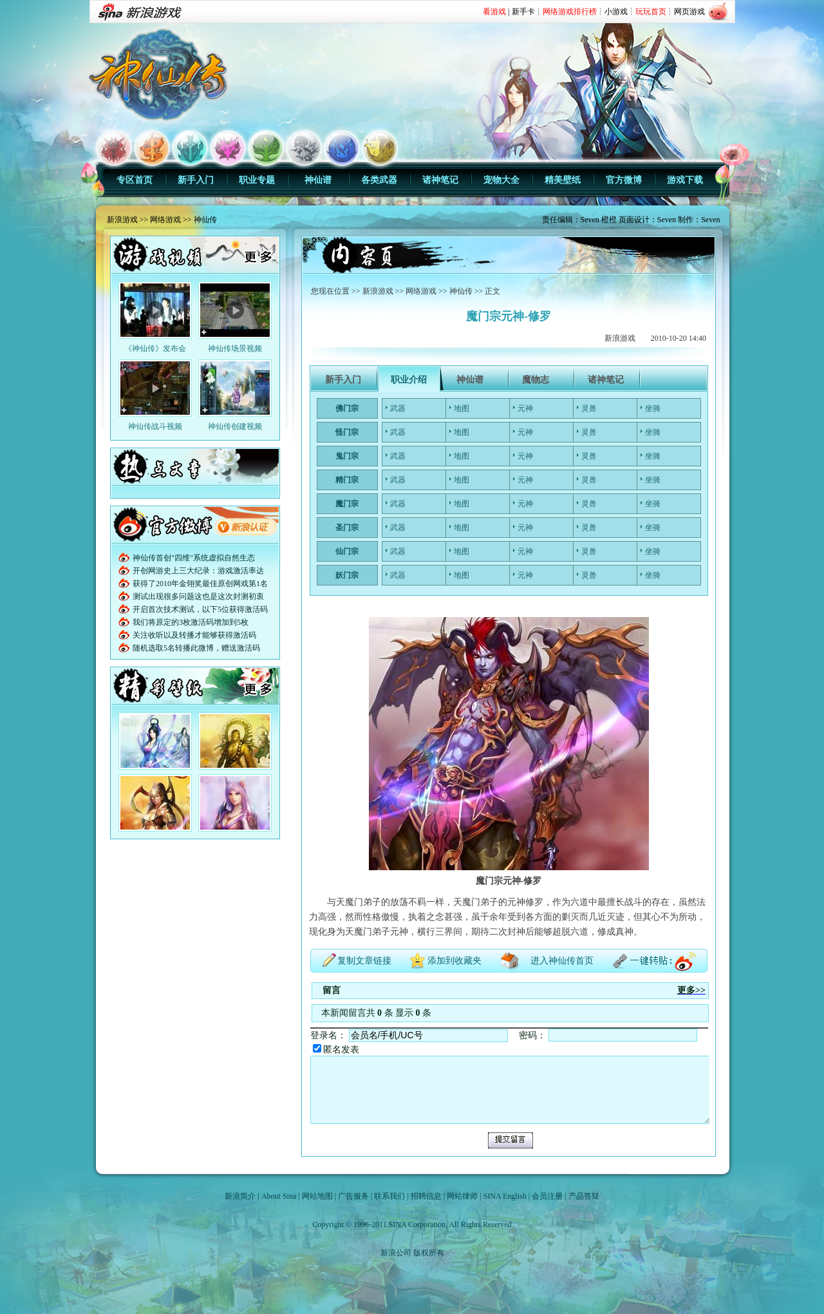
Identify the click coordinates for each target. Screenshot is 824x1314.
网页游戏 (689, 11)
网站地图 (317, 1196)
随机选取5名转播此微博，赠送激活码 (196, 647)
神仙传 (205, 219)
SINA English (505, 1196)
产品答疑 (583, 1196)
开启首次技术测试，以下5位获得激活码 (200, 609)
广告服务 (353, 1196)
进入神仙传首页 (562, 961)
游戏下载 (685, 180)
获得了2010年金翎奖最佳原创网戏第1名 (200, 583)
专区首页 (135, 180)
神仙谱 (318, 180)
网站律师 (462, 1196)
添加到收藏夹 (454, 961)
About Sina (278, 1196)
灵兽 (589, 408)
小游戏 (616, 11)
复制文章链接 (364, 961)
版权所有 (428, 1252)
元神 (525, 408)
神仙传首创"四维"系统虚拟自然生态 (194, 557)
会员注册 (547, 1196)
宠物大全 (501, 180)
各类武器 (379, 180)
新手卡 (523, 11)
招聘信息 (426, 1196)
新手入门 (196, 180)
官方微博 (624, 180)
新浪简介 (240, 1196)
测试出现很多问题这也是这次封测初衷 (198, 596)
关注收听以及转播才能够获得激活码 (194, 635)
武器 (398, 408)
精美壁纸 (563, 180)
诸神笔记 (440, 180)
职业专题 (257, 180)
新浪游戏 (122, 219)
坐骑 (652, 408)
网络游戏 (165, 219)
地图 (461, 408)
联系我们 (389, 1196)
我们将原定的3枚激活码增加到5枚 (190, 622)
